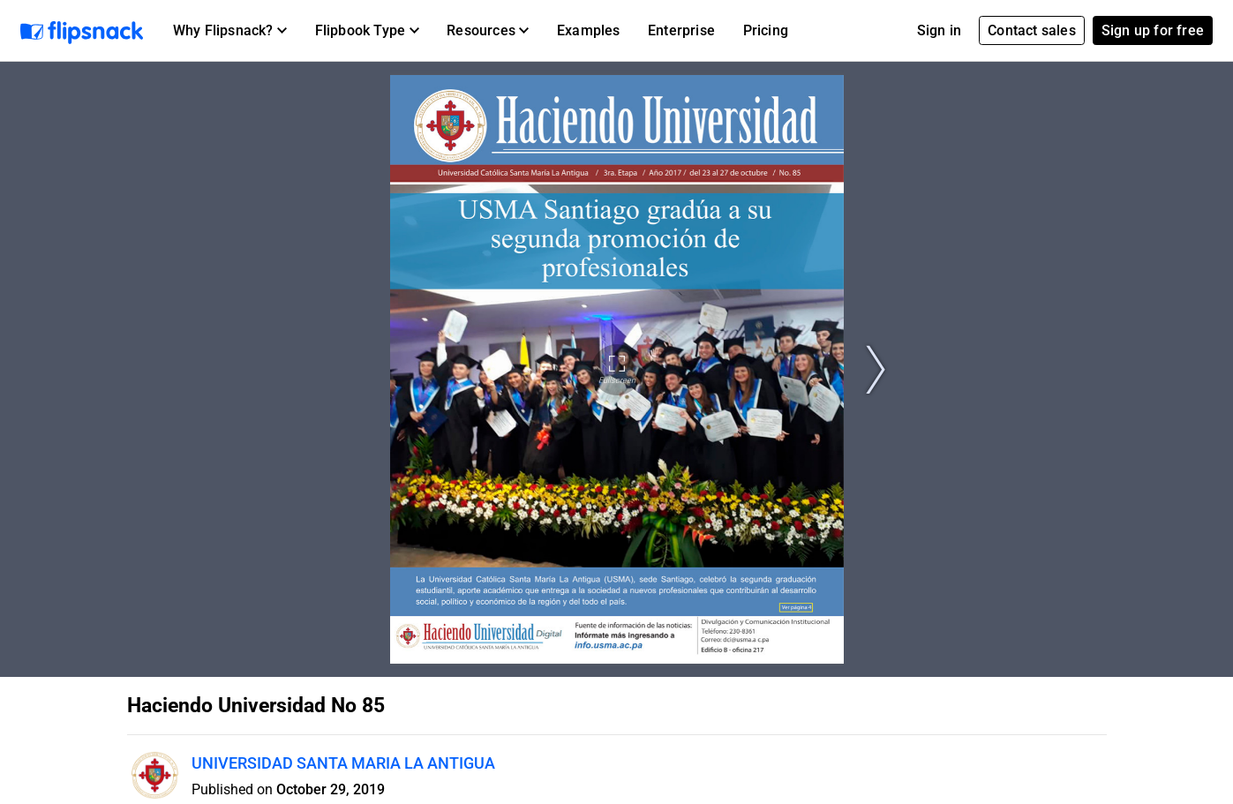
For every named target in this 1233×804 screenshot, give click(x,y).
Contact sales (1032, 30)
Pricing (765, 30)
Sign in (939, 30)
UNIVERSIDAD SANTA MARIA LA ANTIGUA (343, 763)
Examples (588, 30)
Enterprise (681, 30)
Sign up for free (1152, 30)
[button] (230, 31)
